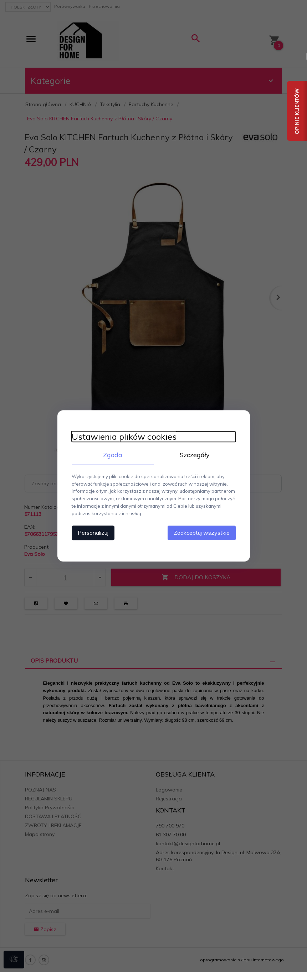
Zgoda (112, 455)
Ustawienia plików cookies (124, 437)
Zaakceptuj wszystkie (202, 533)
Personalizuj (93, 533)
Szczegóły (195, 455)
